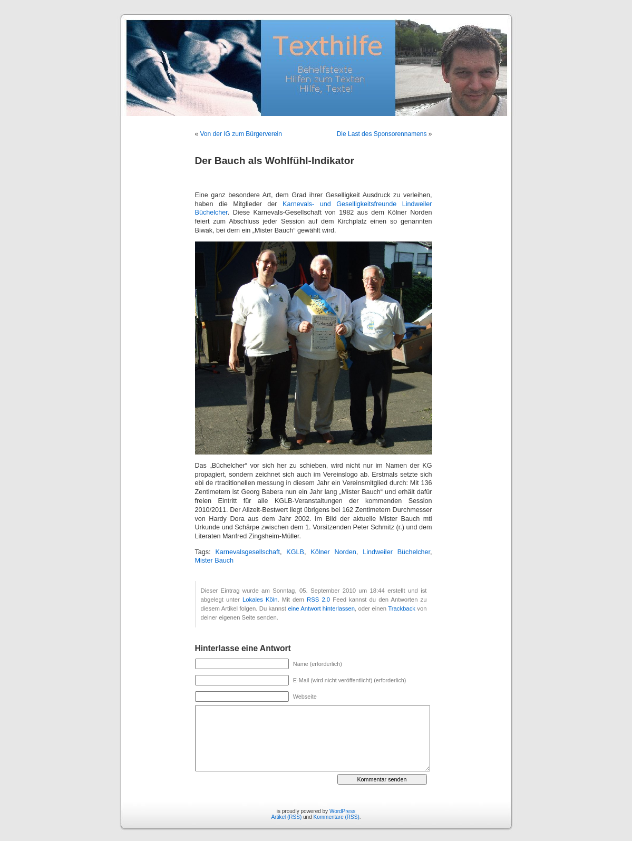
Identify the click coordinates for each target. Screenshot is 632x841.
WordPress (342, 811)
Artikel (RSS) (286, 817)
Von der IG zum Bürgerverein (241, 134)
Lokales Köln (260, 599)
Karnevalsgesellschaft (247, 552)
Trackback (401, 608)
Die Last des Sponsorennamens (382, 134)
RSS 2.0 (318, 599)
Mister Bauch (214, 560)
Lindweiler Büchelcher (396, 552)
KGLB (295, 552)
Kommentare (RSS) (336, 817)
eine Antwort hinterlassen (321, 608)
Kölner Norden (333, 552)
